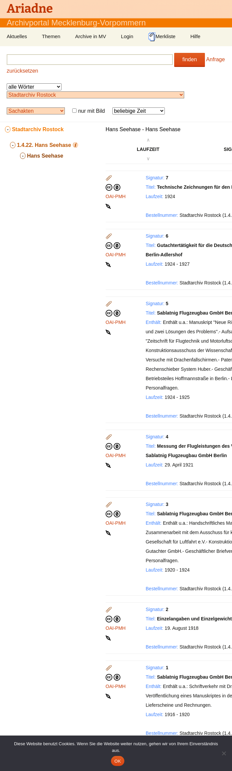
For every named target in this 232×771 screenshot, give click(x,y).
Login (127, 36)
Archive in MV (90, 36)
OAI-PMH (116, 196)
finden (189, 59)
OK (117, 761)
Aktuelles (17, 36)
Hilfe (195, 36)
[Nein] (223, 753)
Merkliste (162, 36)
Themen (51, 36)
